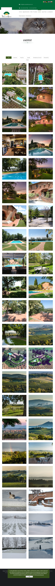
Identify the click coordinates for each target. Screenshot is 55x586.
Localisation (50, 11)
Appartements (26, 11)
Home (20, 11)
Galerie (39, 11)
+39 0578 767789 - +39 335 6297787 (28, 8)
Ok (29, 576)
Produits (35, 11)
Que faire (44, 11)
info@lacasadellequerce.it (26, 4)
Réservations (22, 15)
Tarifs (31, 11)
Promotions (28, 15)
